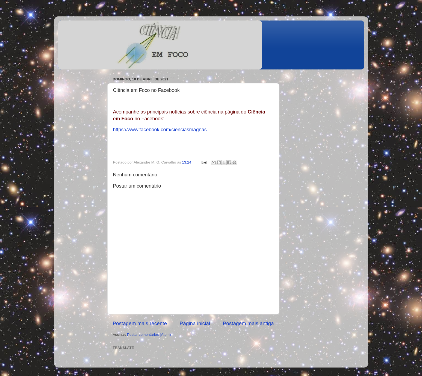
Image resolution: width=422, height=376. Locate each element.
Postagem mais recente (140, 323)
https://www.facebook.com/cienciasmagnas (160, 129)
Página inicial (195, 323)
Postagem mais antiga (248, 323)
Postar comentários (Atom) (149, 335)
